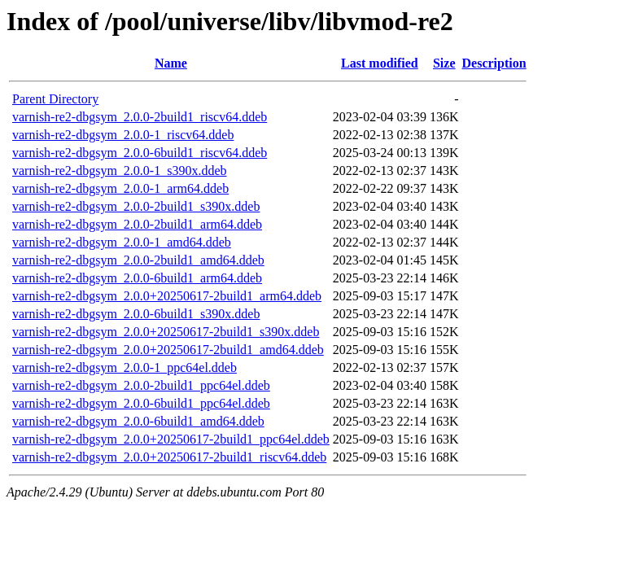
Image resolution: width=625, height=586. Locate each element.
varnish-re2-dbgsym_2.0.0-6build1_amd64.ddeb (138, 421)
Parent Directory (55, 99)
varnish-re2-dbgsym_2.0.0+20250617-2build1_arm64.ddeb (166, 296)
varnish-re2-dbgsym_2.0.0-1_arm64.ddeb (120, 188)
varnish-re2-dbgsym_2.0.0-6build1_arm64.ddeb (137, 278)
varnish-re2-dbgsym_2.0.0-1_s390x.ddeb (119, 170)
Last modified (379, 63)
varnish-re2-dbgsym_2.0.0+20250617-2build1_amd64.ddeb (168, 349)
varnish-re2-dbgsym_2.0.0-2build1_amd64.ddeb (138, 260)
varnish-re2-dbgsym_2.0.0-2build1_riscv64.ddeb (139, 117)
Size (444, 63)
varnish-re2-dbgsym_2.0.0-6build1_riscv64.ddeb (139, 153)
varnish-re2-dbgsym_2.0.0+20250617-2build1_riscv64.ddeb (169, 457)
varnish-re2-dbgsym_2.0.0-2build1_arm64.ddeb (137, 224)
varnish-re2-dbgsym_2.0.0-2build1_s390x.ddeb (136, 206)
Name (171, 63)
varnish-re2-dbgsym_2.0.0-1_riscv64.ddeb (123, 135)
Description (494, 63)
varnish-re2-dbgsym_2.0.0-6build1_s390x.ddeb (136, 314)
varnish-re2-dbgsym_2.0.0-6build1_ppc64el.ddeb (141, 403)
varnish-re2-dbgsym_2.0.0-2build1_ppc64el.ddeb (141, 385)
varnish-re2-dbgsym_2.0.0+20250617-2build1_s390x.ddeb (165, 332)
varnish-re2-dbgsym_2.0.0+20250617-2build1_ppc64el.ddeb (171, 439)
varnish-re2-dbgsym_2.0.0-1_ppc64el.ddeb (124, 367)
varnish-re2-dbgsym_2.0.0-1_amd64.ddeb (121, 242)
